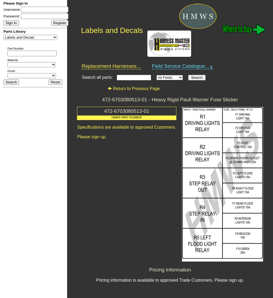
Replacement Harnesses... (111, 66)
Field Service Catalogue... (183, 66)
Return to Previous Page (133, 88)
